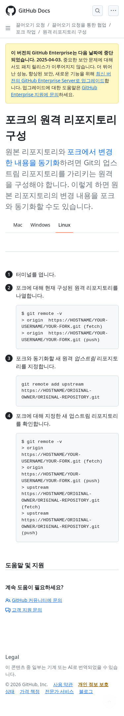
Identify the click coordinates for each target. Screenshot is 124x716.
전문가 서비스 (59, 691)
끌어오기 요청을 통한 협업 (79, 25)
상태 (10, 691)
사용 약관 (63, 684)
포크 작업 (26, 32)
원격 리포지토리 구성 (65, 32)
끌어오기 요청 (30, 25)
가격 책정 (30, 691)
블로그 (86, 691)
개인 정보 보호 (93, 684)
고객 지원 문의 (23, 610)
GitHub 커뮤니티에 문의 (33, 600)
